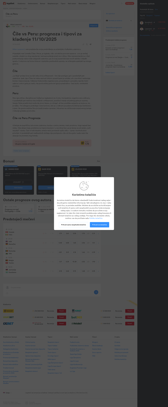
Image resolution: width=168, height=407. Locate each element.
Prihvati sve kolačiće (99, 225)
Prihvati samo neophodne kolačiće (73, 225)
